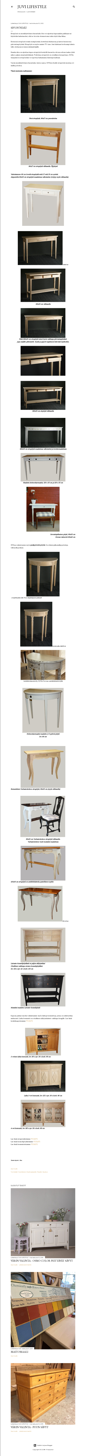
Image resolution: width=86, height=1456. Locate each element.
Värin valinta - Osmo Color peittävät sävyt (42, 1260)
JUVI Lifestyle (32, 6)
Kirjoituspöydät (31, 1172)
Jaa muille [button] (14, 1169)
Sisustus (45, 1172)
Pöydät (39, 1172)
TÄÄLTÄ (29, 1021)
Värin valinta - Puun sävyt (29, 1427)
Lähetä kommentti (25, 1265)
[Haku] (74, 6)
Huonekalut (22, 1172)
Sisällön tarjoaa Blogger (43, 1445)
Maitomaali (19, 1351)
